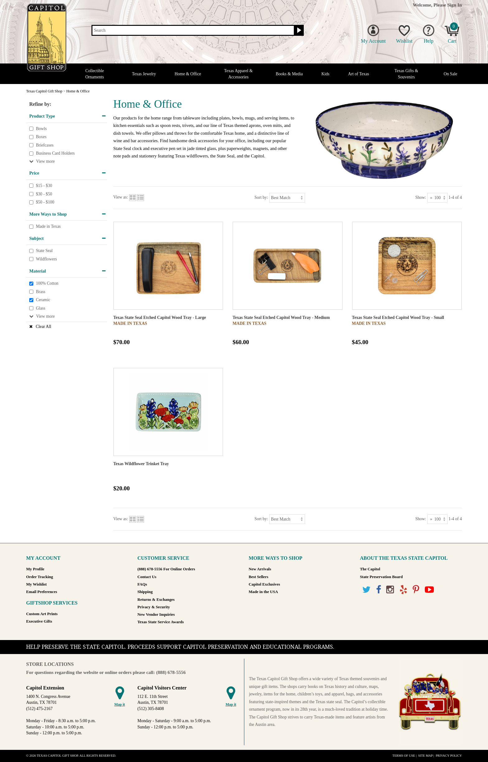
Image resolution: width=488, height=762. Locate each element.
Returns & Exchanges (156, 599)
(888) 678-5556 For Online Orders (166, 569)
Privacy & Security (154, 607)
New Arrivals (260, 569)
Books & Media (289, 74)
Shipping (145, 592)
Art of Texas (358, 74)
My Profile (35, 569)
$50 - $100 (45, 202)
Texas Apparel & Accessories (238, 73)
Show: (420, 197)
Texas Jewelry (144, 74)
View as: (120, 197)
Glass (40, 308)
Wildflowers (46, 259)
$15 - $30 (44, 185)
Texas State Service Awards (161, 622)
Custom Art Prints (42, 614)
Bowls (41, 128)
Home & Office (188, 74)
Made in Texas (48, 226)
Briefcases (45, 145)
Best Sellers (258, 577)
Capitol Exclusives (264, 584)
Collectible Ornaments (94, 73)
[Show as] (437, 198)
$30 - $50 (44, 194)
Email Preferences (41, 592)
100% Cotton (47, 283)
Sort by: (261, 197)
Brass (40, 291)
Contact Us (147, 577)
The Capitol (370, 569)
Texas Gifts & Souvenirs (406, 73)
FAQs (142, 584)
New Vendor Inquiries (156, 614)
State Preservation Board (381, 577)
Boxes (41, 136)
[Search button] (298, 30)
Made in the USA (263, 592)
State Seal (44, 251)
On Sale (450, 74)
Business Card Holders (55, 153)
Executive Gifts (39, 621)
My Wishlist (36, 584)
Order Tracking (39, 577)
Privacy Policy (449, 755)
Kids (325, 74)
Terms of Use (403, 755)
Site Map (425, 755)
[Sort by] (287, 198)
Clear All (43, 326)
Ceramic (43, 300)
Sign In (454, 4)
